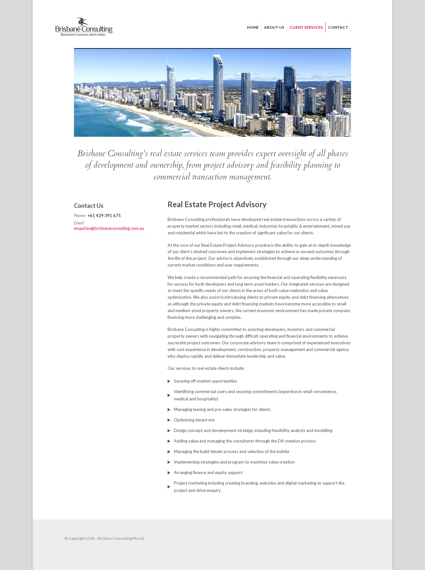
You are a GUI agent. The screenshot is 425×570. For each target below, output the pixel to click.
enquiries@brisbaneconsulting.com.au (109, 228)
